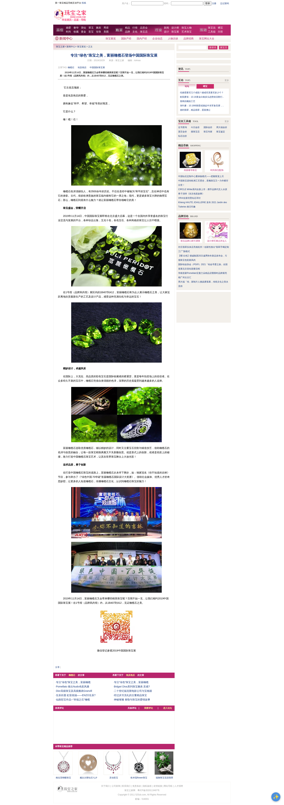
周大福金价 (221, 127)
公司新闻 (116, 786)
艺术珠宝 (186, 31)
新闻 (166, 27)
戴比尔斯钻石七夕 (88, 777)
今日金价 (195, 127)
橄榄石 (71, 67)
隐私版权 (147, 786)
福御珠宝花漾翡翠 (164, 777)
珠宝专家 (208, 131)
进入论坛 (167, 708)
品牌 (127, 31)
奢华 (76, 27)
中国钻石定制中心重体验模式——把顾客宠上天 (201, 176)
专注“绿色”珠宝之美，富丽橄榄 (73, 682)
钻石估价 (182, 136)
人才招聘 (178, 786)
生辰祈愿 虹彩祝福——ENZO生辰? (76, 695)
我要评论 (148, 708)
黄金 (83, 31)
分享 (57, 667)
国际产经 (126, 38)
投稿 (84, 3)
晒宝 (220, 27)
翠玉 (91, 27)
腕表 (98, 27)
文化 (134, 31)
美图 (106, 31)
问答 (220, 31)
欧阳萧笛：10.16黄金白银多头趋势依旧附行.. (202, 97)
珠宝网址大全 (206, 38)
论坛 (187, 86)
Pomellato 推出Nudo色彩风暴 (72, 686)
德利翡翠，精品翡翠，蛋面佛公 (195, 110)
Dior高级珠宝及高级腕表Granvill (74, 690)
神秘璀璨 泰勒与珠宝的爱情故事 (132, 699)
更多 (227, 80)
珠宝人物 (186, 27)
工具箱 (212, 31)
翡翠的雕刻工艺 (187, 101)
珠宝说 (212, 27)
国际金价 (208, 127)
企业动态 (157, 38)
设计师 (175, 27)
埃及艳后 (82, 67)
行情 (134, 27)
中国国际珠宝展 (97, 67)
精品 (127, 27)
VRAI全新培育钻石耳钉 (189, 198)
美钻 (83, 27)
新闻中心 (70, 46)
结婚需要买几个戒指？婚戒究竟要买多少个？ (202, 92)
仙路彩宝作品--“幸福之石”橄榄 (73, 699)
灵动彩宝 (113, 777)
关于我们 (105, 786)
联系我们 (126, 786)
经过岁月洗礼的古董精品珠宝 (130, 695)
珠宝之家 (60, 46)
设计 (166, 31)
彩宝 (91, 31)
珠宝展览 (111, 38)
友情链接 (157, 786)
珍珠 (98, 31)
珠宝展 (175, 31)
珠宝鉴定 (220, 131)
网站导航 (168, 786)
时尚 (68, 31)
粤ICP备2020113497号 (148, 790)
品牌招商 (188, 38)
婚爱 (68, 27)
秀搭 (106, 27)
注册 (214, 3)
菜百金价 (182, 131)
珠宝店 (144, 31)
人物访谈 (173, 38)
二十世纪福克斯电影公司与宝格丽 (133, 690)
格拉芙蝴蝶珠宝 (63, 777)
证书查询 (182, 127)
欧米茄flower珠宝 (139, 777)
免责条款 (136, 786)
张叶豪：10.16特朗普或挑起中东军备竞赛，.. (202, 105)
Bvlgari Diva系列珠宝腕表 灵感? (132, 686)
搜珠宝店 (195, 131)
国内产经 (142, 38)
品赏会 (144, 27)
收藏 (76, 31)
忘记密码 (224, 3)
